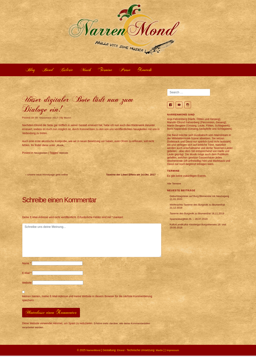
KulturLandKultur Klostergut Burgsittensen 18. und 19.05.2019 (199, 228)
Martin (69, 118)
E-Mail (26, 273)
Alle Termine (174, 184)
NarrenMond (92, 351)
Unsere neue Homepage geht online (48, 175)
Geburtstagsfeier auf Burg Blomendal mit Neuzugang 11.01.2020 (194, 198)
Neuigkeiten (41, 153)
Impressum (173, 351)
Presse (131, 70)
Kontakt (152, 70)
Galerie (69, 70)
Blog (31, 70)
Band (49, 70)
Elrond (120, 351)
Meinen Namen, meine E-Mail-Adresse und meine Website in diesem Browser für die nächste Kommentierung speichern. (87, 299)
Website (64, 153)
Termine (110, 70)
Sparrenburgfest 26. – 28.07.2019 (190, 221)
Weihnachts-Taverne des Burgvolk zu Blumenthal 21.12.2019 (199, 207)
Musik (89, 70)
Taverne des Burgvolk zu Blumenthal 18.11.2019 (198, 215)
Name (26, 264)
